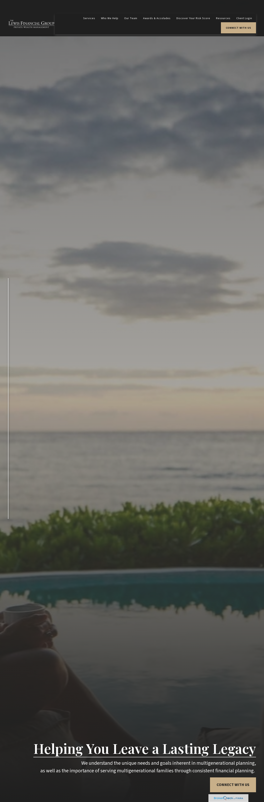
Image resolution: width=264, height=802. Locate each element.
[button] (89, 7)
